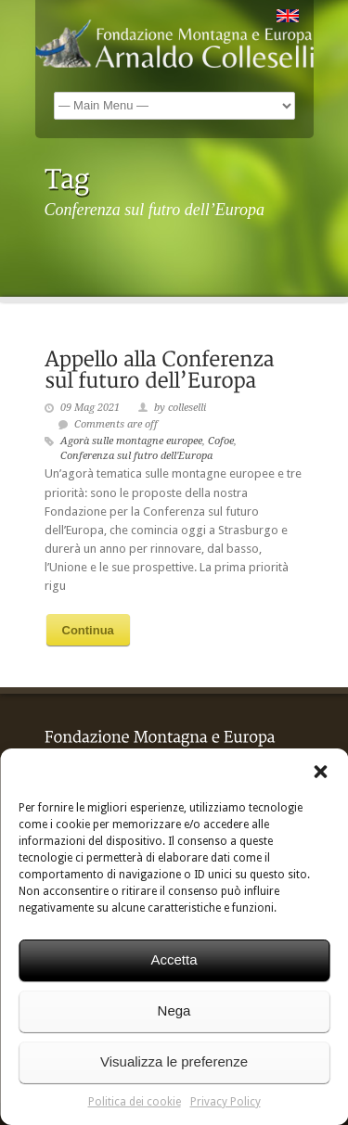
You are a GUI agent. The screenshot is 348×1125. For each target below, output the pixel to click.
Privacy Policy (225, 1101)
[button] (320, 771)
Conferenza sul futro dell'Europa (136, 456)
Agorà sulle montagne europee (131, 441)
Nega (174, 1010)
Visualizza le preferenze (174, 1061)
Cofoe (221, 441)
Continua (88, 630)
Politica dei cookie (134, 1101)
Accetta (173, 959)
